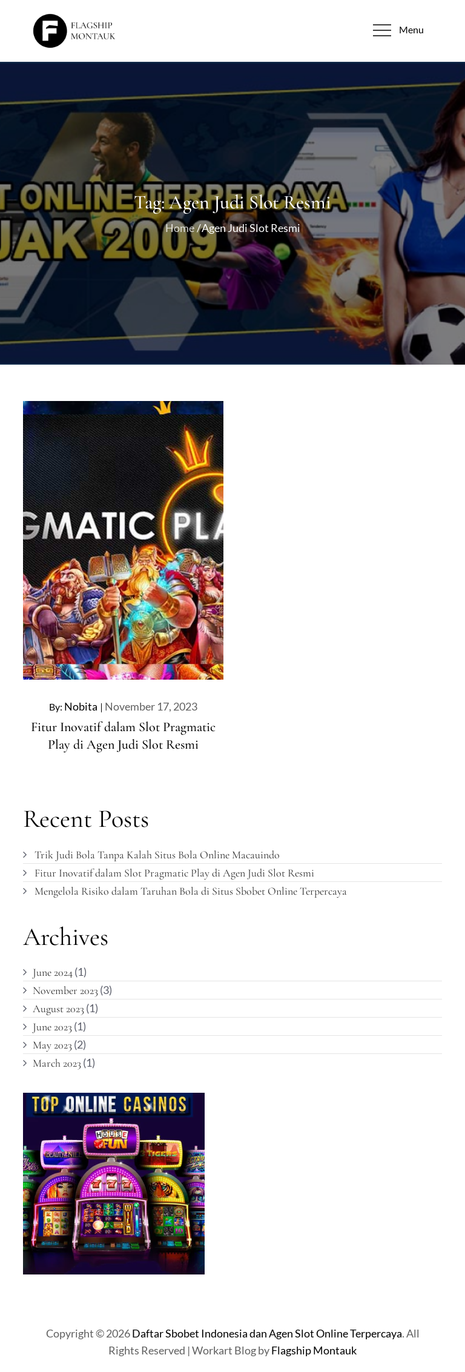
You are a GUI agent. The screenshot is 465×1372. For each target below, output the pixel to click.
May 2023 (52, 1045)
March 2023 (57, 1063)
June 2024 (53, 972)
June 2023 (52, 1026)
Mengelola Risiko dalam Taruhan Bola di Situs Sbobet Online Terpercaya (191, 891)
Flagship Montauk (314, 1350)
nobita (80, 706)
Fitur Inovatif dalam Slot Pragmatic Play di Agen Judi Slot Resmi (174, 873)
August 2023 (58, 1008)
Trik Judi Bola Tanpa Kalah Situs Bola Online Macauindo (157, 854)
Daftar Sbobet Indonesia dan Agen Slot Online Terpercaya (267, 1333)
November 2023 (65, 990)
